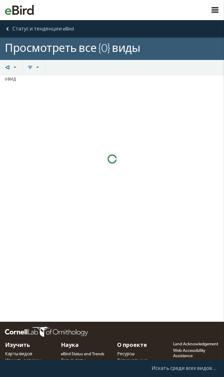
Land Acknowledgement (195, 344)
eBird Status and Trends (82, 354)
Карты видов (18, 354)
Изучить (17, 345)
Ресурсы (126, 354)
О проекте (132, 345)
